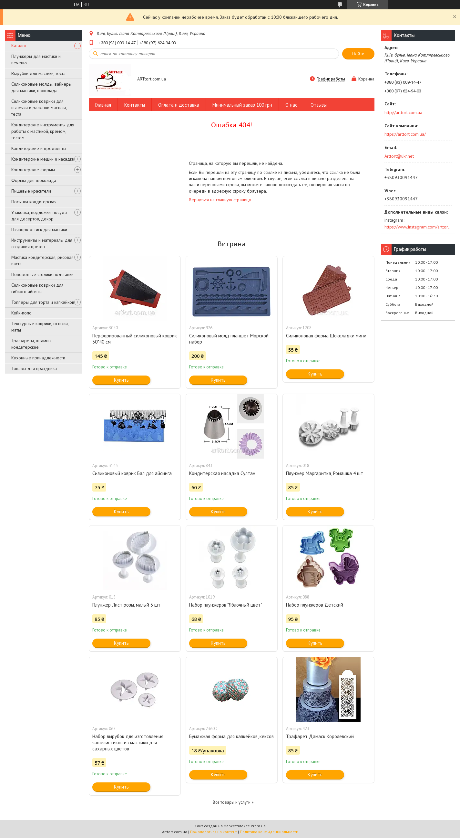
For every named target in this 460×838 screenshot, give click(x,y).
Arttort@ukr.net (399, 156)
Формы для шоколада (33, 180)
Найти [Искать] (358, 53)
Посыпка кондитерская (33, 202)
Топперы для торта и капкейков (42, 302)
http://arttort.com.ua (403, 112)
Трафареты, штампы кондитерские (31, 344)
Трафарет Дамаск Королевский (320, 736)
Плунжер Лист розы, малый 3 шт (126, 605)
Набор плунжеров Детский (314, 605)
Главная (103, 104)
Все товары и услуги (231, 802)
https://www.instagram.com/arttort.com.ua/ (418, 227)
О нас (291, 104)
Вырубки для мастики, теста (38, 73)
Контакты (134, 104)
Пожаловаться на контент (213, 831)
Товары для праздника (34, 368)
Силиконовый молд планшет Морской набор (229, 339)
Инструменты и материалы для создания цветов (41, 243)
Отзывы (319, 104)
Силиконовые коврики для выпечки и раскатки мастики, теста (38, 107)
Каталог (18, 45)
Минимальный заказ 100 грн (242, 104)
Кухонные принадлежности (38, 358)
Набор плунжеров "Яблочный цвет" (225, 605)
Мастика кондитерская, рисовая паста (42, 260)
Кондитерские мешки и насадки (42, 159)
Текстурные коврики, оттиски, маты (39, 327)
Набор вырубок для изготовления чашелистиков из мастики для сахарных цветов (127, 742)
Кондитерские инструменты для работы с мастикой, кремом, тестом (42, 131)
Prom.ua (258, 825)
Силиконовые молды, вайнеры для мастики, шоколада (41, 87)
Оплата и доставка (178, 104)
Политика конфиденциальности (269, 831)
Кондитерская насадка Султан (222, 473)
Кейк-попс (21, 313)
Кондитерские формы (33, 170)
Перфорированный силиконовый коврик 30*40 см (134, 339)
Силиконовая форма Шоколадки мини (326, 336)
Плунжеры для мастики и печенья (36, 59)
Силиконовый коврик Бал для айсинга (132, 473)
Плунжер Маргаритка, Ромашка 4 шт (324, 473)
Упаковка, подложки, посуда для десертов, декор (39, 215)
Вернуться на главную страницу (220, 200)
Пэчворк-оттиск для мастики (39, 229)
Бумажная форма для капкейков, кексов (231, 736)
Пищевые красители (31, 191)
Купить (121, 380)
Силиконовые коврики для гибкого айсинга (37, 288)
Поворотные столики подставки (42, 274)
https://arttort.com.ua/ (405, 134)
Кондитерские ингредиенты (38, 148)
